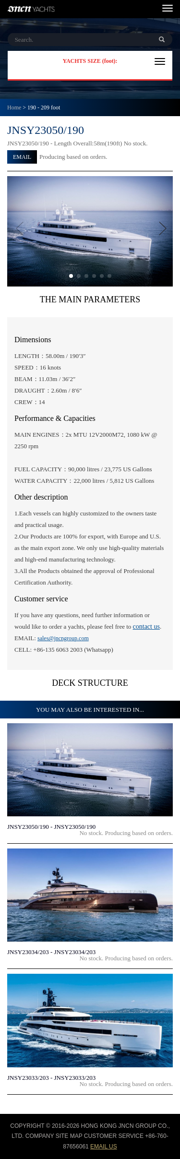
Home (14, 107)
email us (103, 1146)
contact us (146, 626)
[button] (71, 276)
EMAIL (22, 157)
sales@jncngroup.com (63, 638)
